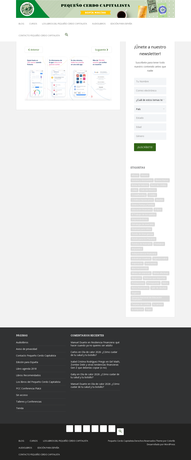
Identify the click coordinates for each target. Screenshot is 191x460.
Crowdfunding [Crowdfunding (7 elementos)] (139, 194)
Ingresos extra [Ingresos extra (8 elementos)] (160, 258)
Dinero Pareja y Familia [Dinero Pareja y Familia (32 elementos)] (143, 204)
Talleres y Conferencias (29, 401)
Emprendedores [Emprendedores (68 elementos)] (140, 219)
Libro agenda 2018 (26, 368)
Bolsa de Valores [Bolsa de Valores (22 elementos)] (140, 185)
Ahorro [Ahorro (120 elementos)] (144, 175)
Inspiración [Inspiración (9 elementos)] (137, 263)
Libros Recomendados (28, 375)
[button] (66, 35)
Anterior (33, 49)
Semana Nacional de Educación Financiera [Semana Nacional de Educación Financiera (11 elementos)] (147, 298)
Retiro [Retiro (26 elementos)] (165, 283)
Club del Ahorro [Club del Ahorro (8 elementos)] (148, 190)
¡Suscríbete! (144, 147)
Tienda (19, 408)
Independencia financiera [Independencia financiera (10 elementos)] (144, 253)
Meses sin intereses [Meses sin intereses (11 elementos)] (141, 273)
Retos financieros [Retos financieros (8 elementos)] (140, 287)
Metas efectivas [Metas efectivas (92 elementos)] (160, 273)
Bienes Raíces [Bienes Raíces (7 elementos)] (162, 180)
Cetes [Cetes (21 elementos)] (134, 190)
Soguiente (101, 49)
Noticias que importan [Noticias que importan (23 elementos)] (154, 278)
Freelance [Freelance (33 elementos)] (159, 243)
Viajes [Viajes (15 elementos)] (148, 309)
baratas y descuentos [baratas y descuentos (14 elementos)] (142, 180)
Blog (21, 23)
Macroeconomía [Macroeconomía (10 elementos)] (140, 268)
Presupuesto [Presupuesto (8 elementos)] (153, 283)
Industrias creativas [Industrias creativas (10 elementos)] (141, 258)
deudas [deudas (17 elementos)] (159, 199)
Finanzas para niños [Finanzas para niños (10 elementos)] (141, 229)
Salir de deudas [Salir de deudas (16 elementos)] (158, 287)
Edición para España (121, 23)
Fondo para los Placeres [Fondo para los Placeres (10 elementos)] (143, 239)
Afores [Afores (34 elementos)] (135, 175)
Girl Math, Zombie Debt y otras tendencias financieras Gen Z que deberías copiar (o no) (95, 364)
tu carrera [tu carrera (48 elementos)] (158, 304)
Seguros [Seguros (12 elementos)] (136, 292)
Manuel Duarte (79, 342)
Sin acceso (22, 395)
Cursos (33, 23)
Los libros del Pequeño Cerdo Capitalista (64, 23)
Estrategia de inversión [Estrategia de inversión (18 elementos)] (143, 224)
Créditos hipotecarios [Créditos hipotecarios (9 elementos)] (142, 199)
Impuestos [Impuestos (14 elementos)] (137, 248)
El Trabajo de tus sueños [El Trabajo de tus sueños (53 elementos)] (143, 214)
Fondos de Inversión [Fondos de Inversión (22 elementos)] (141, 243)
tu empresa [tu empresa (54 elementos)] (137, 309)
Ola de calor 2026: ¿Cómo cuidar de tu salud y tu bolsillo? (94, 353)
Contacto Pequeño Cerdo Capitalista (39, 35)
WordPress (169, 444)
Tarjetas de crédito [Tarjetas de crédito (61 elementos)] (141, 304)
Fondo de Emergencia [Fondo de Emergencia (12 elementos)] (142, 234)
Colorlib (171, 440)
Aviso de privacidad (26, 349)
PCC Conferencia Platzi (28, 388)
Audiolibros (98, 23)
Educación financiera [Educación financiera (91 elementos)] (142, 209)
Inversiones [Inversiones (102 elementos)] (151, 263)
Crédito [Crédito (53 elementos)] (152, 194)
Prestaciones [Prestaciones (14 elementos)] (138, 283)
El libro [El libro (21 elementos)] (158, 209)
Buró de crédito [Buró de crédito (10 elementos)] (158, 185)
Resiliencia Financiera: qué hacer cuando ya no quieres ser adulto (95, 344)
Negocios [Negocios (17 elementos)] (136, 278)
